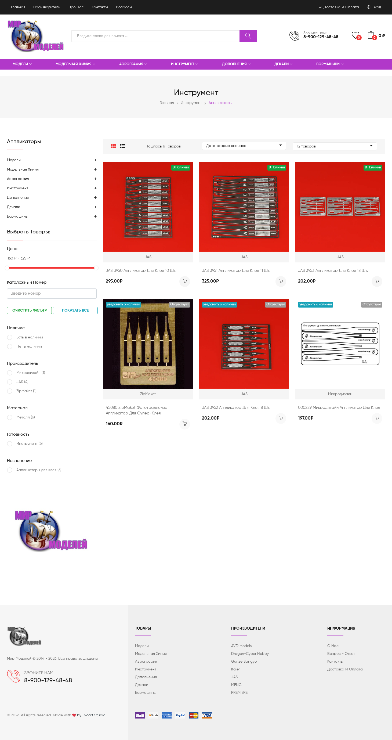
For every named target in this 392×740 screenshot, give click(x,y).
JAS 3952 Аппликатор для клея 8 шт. (236, 406)
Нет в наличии (29, 346)
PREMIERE (239, 693)
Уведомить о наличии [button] (123, 303)
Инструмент (184, 64)
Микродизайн (30, 373)
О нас (333, 646)
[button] (113, 146)
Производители (46, 7)
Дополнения (236, 64)
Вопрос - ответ (341, 654)
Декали (283, 64)
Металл (25, 417)
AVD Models (241, 646)
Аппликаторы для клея (38, 470)
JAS (22, 382)
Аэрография (133, 64)
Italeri (236, 669)
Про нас (76, 7)
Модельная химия (75, 64)
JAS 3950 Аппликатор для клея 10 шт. (141, 269)
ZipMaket (26, 391)
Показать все (75, 310)
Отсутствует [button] (179, 303)
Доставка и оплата (339, 7)
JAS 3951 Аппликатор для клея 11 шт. (236, 269)
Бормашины (330, 64)
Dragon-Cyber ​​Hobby (250, 654)
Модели (22, 64)
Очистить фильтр (29, 310)
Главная (18, 7)
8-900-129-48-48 (320, 37)
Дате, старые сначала (244, 146)
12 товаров (335, 146)
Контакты (100, 7)
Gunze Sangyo (244, 661)
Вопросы (124, 7)
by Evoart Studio (91, 715)
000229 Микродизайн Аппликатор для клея (339, 406)
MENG (236, 685)
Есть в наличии (29, 337)
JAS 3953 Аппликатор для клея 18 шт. (333, 269)
